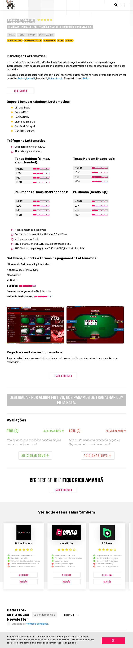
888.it (86, 78)
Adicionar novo (53, 431)
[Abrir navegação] (122, 5)
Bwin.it (21, 78)
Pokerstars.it (55, 78)
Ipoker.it (30, 78)
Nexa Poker (66, 543)
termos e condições (37, 623)
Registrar (20, 91)
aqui (74, 643)
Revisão (24, 582)
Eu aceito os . (30, 623)
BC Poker (107, 543)
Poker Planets (23, 543)
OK (113, 640)
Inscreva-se (71, 615)
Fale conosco (63, 376)
